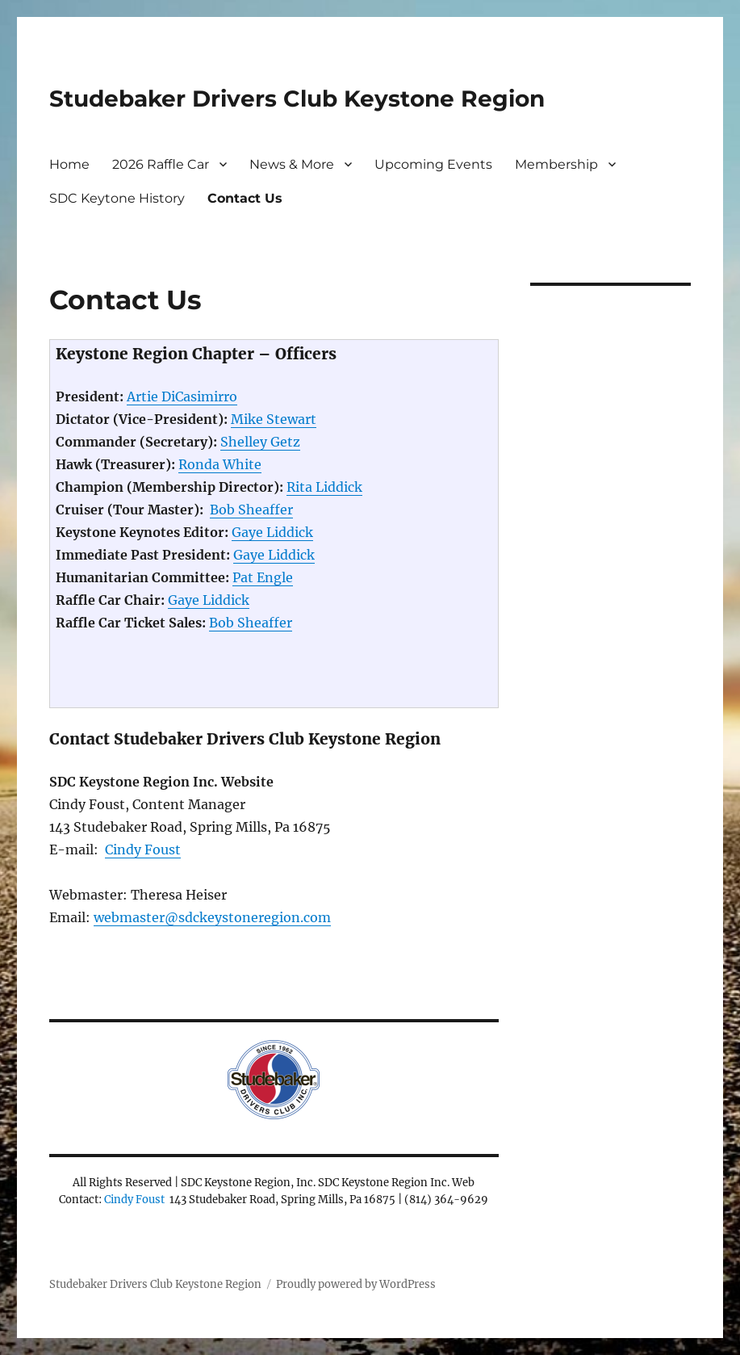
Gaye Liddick (272, 532)
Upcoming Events (433, 164)
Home (69, 164)
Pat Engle (262, 577)
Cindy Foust (143, 849)
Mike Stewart (273, 419)
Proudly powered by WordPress (356, 1284)
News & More (291, 164)
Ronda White (219, 464)
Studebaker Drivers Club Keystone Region (297, 98)
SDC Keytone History (117, 198)
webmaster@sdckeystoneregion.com (212, 917)
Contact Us (244, 198)
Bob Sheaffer (251, 509)
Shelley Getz (260, 442)
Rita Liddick (324, 487)
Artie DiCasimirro (182, 396)
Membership (556, 164)
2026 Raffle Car (160, 164)
